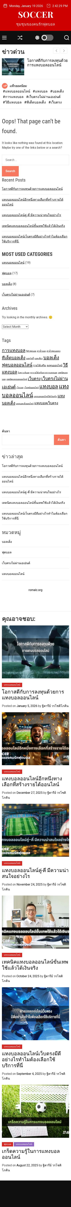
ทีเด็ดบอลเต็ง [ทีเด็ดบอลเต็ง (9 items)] (13, 357)
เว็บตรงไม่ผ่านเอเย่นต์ (16, 294)
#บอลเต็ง (57, 91)
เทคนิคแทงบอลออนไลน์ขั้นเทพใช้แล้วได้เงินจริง (33, 226)
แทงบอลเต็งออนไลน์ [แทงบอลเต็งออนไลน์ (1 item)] (25, 403)
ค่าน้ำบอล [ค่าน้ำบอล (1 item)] (41, 351)
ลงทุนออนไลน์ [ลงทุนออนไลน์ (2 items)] (54, 365)
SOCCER (35, 14)
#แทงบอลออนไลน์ (17, 91)
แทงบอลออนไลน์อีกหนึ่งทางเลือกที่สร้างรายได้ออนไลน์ (32, 781)
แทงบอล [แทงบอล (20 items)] (48, 387)
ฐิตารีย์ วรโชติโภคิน (55, 706)
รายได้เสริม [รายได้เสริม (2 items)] (39, 365)
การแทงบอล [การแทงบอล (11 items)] (13, 350)
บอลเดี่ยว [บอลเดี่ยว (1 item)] (38, 358)
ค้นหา (6, 431)
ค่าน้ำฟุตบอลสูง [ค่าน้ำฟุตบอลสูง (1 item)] (53, 351)
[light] (43, 38)
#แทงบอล (40, 91)
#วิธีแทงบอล (12, 102)
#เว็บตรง (55, 102)
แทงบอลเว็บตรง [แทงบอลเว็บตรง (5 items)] (46, 403)
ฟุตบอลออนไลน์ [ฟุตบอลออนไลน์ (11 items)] (17, 364)
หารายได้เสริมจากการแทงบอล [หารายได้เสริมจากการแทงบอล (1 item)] (43, 372)
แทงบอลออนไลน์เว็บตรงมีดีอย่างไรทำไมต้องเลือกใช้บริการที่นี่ (31, 1059)
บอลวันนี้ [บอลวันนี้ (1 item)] (30, 358)
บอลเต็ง (7, 284)
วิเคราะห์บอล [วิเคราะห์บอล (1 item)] (24, 372)
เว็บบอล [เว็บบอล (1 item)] (19, 387)
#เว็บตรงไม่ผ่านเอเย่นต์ (43, 97)
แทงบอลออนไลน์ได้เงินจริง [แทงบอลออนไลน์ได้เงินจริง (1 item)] (45, 396)
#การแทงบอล (13, 97)
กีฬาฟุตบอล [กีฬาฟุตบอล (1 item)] (31, 351)
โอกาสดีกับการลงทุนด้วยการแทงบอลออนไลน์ (47, 62)
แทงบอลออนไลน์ (13, 262)
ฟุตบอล (7, 273)
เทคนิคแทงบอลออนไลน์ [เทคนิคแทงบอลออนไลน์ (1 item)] (16, 379)
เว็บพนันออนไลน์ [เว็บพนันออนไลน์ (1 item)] (31, 387)
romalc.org (35, 590)
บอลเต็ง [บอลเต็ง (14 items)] (51, 357)
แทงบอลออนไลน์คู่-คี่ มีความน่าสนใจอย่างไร (31, 215)
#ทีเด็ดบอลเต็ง (35, 102)
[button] (64, 51)
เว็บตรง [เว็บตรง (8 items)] (34, 378)
